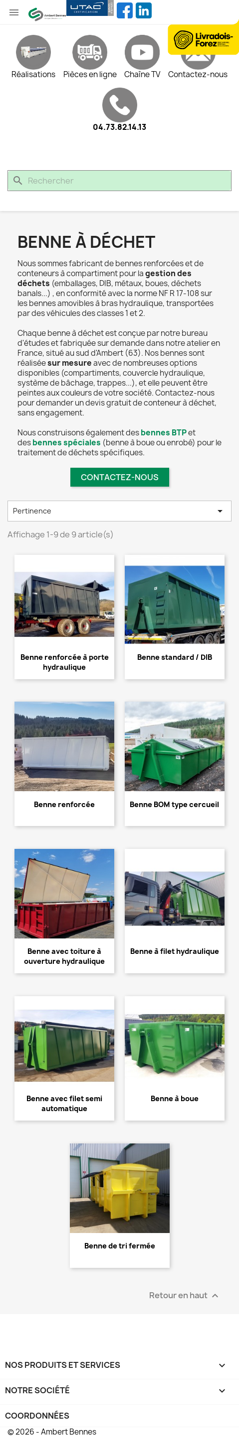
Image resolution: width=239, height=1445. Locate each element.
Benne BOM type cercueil (174, 804)
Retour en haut (185, 1296)
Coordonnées (37, 1415)
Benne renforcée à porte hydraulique (64, 662)
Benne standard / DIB (174, 657)
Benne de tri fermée (119, 1245)
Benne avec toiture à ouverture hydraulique (64, 956)
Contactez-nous (120, 477)
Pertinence (119, 511)
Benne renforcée (64, 804)
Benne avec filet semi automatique (64, 1103)
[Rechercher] (119, 181)
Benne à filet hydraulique (174, 951)
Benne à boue (175, 1098)
